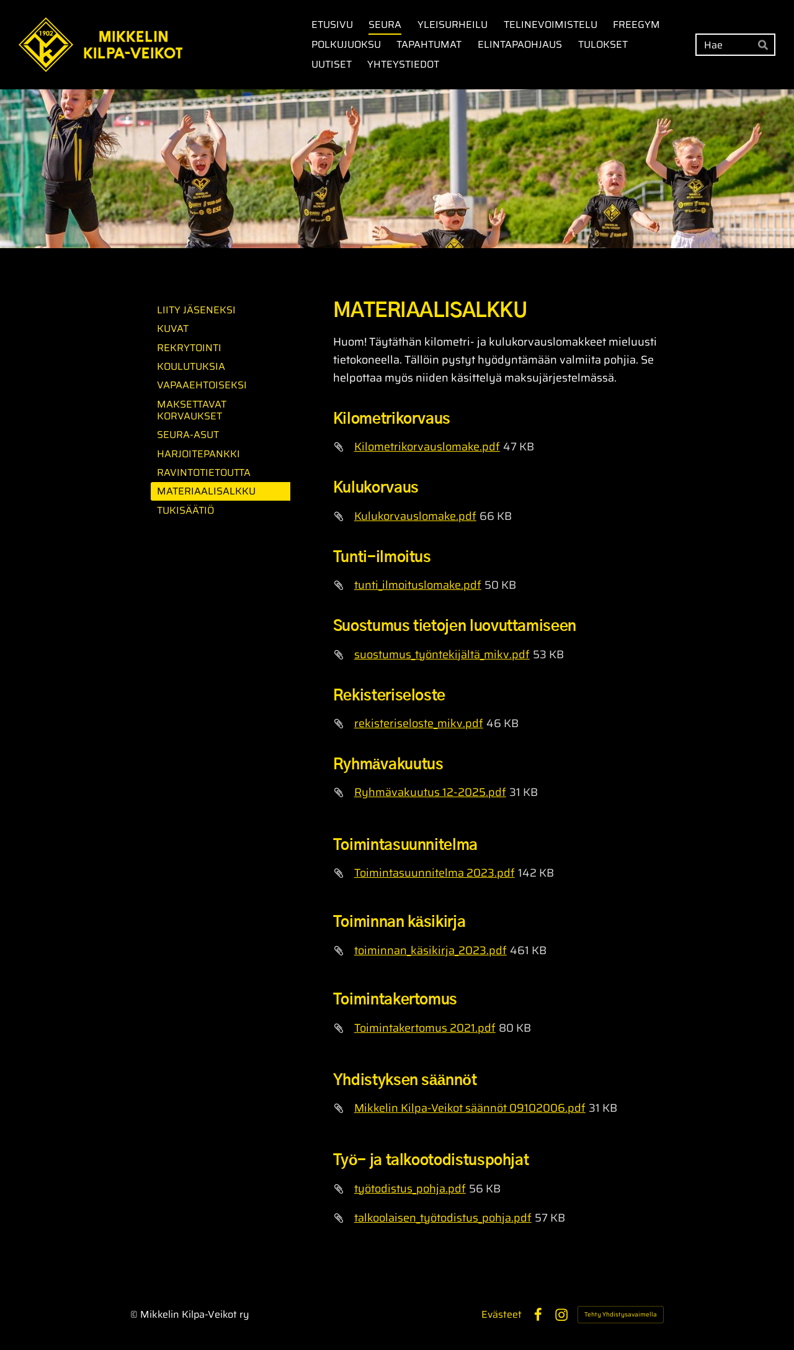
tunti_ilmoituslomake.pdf (417, 585)
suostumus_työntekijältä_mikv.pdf (442, 654)
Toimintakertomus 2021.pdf (425, 1028)
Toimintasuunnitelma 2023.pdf (434, 873)
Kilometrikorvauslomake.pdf (427, 446)
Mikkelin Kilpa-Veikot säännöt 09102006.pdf (470, 1108)
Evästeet (501, 1315)
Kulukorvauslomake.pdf (415, 516)
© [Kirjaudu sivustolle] (135, 1314)
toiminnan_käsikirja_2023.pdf (430, 950)
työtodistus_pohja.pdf (410, 1188)
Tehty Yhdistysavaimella (620, 1314)
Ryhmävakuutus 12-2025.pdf (430, 792)
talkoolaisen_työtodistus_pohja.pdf (443, 1218)
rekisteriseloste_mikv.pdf (418, 723)
